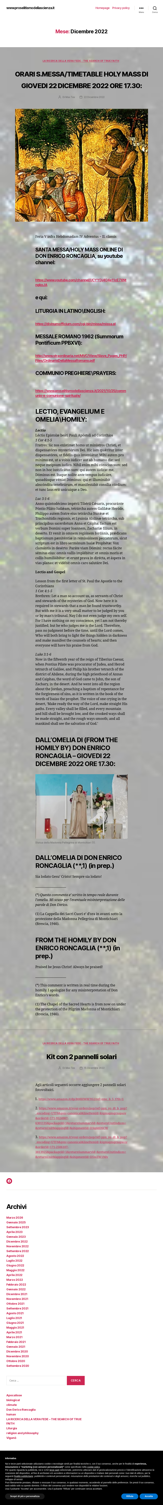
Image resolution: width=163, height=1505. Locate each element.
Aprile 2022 (14, 1302)
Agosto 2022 (15, 1283)
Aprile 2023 (14, 1259)
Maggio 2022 (15, 1298)
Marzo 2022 (14, 1307)
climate (11, 1432)
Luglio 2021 (14, 1345)
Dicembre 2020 (17, 1379)
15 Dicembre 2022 (95, 1081)
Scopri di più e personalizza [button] (24, 1496)
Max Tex (69, 109)
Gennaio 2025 (16, 1250)
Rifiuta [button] (129, 1496)
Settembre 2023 (17, 1255)
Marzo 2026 (14, 1245)
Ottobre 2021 (15, 1331)
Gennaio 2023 (16, 1264)
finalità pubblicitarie (23, 1476)
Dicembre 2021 (16, 1321)
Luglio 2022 (14, 1288)
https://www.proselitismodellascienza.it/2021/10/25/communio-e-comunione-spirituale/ (80, 405)
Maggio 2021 (15, 1355)
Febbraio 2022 (16, 1312)
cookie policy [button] (93, 1467)
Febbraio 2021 (16, 1369)
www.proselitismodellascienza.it (34, 8)
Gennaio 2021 (15, 1374)
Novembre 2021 (17, 1326)
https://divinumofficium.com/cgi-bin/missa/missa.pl (79, 336)
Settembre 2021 (17, 1336)
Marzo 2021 (14, 1365)
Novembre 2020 (17, 1384)
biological (13, 1427)
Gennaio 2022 (16, 1317)
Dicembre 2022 (17, 1269)
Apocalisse (14, 1423)
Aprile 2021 (14, 1360)
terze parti (54, 1470)
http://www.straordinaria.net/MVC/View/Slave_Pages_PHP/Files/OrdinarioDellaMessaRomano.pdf (80, 370)
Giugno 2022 (15, 1293)
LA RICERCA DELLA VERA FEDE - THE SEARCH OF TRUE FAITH (81, 61)
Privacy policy (121, 8)
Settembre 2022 (17, 1278)
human (11, 1442)
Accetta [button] (149, 1496)
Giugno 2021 (15, 1350)
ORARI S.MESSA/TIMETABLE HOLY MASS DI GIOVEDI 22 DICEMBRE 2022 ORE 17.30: (81, 85)
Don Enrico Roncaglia (21, 1437)
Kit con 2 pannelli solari (82, 1068)
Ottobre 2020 (15, 1388)
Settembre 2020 (17, 1393)
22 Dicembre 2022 (95, 109)
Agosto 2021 (15, 1341)
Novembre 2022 (17, 1274)
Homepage (103, 8)
